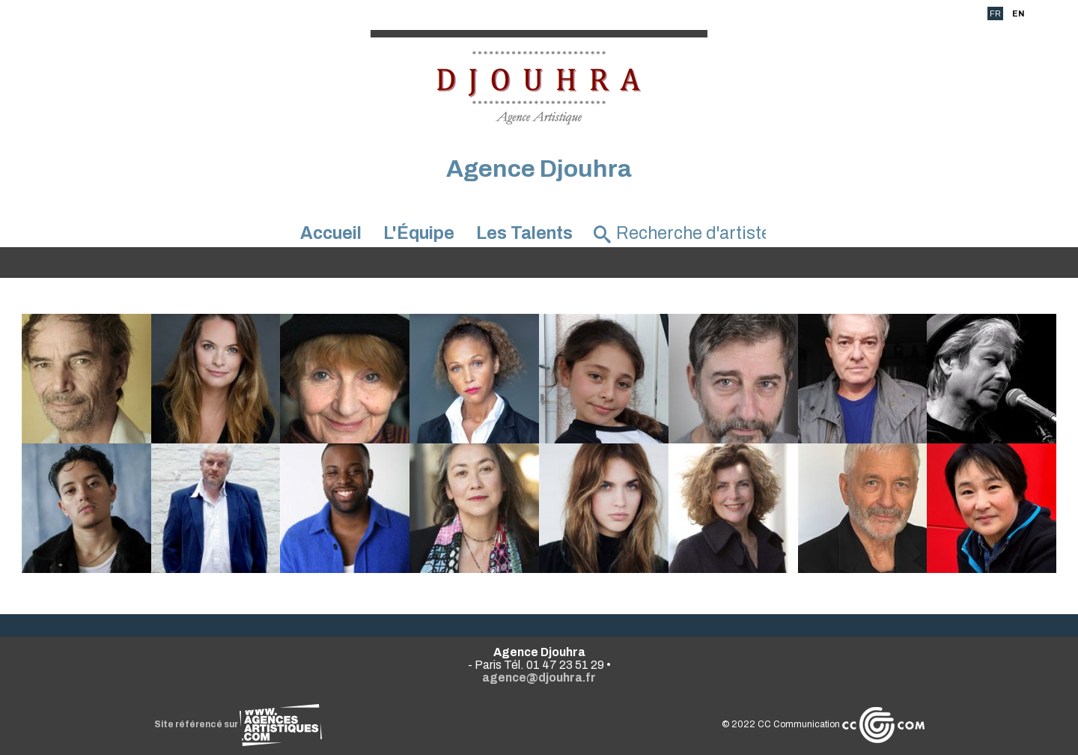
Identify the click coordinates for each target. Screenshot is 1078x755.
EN (1018, 13)
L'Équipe (418, 233)
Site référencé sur (238, 724)
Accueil (331, 233)
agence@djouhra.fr (539, 677)
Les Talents (524, 233)
